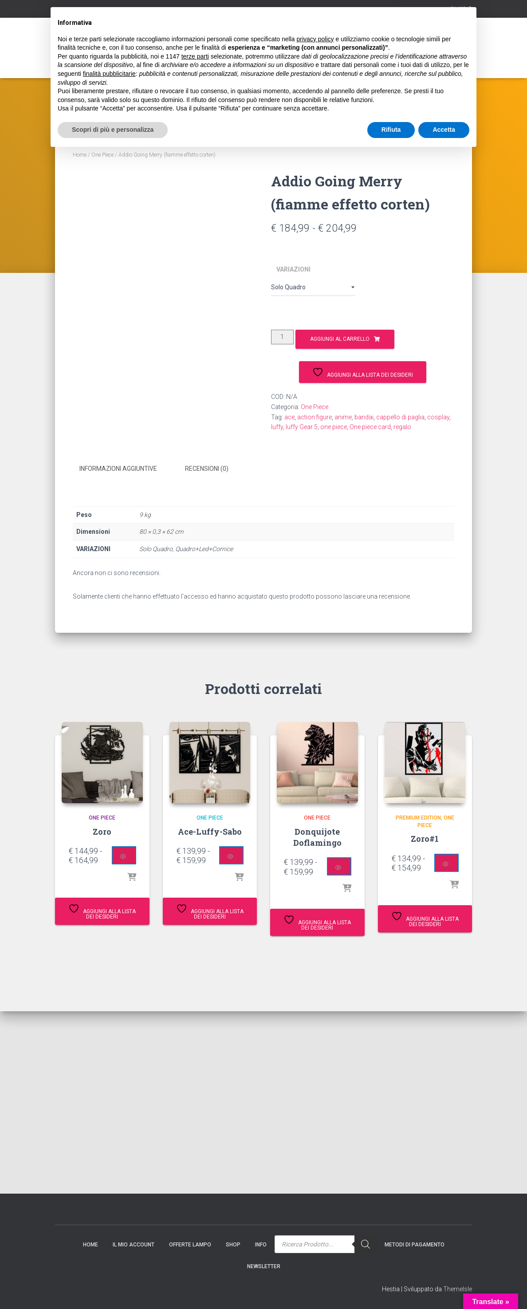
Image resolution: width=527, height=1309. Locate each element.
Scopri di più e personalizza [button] (112, 1284)
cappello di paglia (400, 417)
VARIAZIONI (293, 269)
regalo (402, 426)
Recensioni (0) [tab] (206, 468)
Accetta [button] (444, 1284)
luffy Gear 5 (302, 426)
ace (289, 417)
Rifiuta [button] (391, 1284)
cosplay (438, 417)
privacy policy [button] (315, 1194)
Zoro (102, 831)
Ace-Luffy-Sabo (210, 831)
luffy (277, 426)
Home (69, 56)
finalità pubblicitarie (109, 1228)
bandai (364, 417)
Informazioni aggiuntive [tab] (118, 468)
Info (231, 56)
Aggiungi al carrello (340, 339)
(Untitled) (461, 9)
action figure (314, 417)
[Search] (337, 53)
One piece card (370, 426)
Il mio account (113, 56)
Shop (199, 56)
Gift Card (163, 56)
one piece (333, 426)
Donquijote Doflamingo (317, 837)
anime (343, 417)
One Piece (102, 155)
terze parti (195, 1211)
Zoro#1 (425, 838)
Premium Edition (418, 817)
